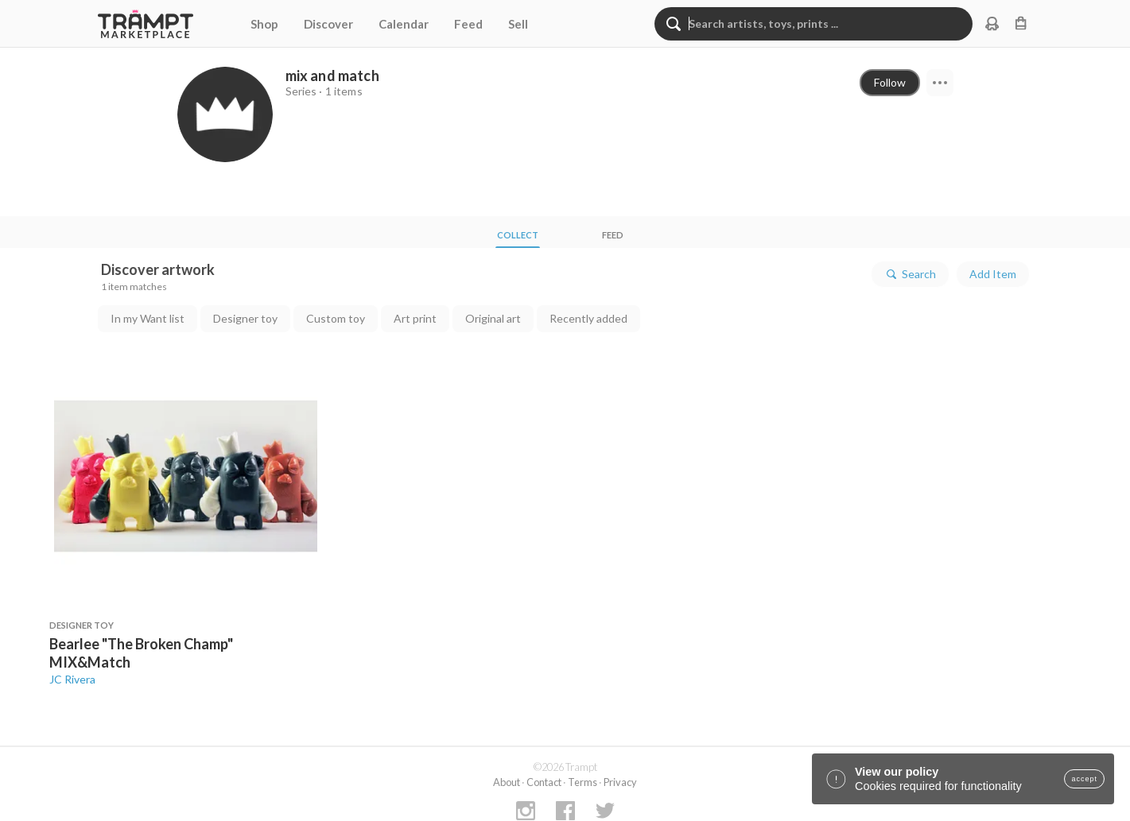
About (506, 782)
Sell (518, 24)
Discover (328, 24)
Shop (264, 24)
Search (910, 274)
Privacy (620, 782)
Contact (543, 782)
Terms (582, 782)
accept (1084, 779)
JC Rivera (72, 679)
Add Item (992, 274)
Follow (890, 82)
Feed (468, 24)
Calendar (404, 24)
